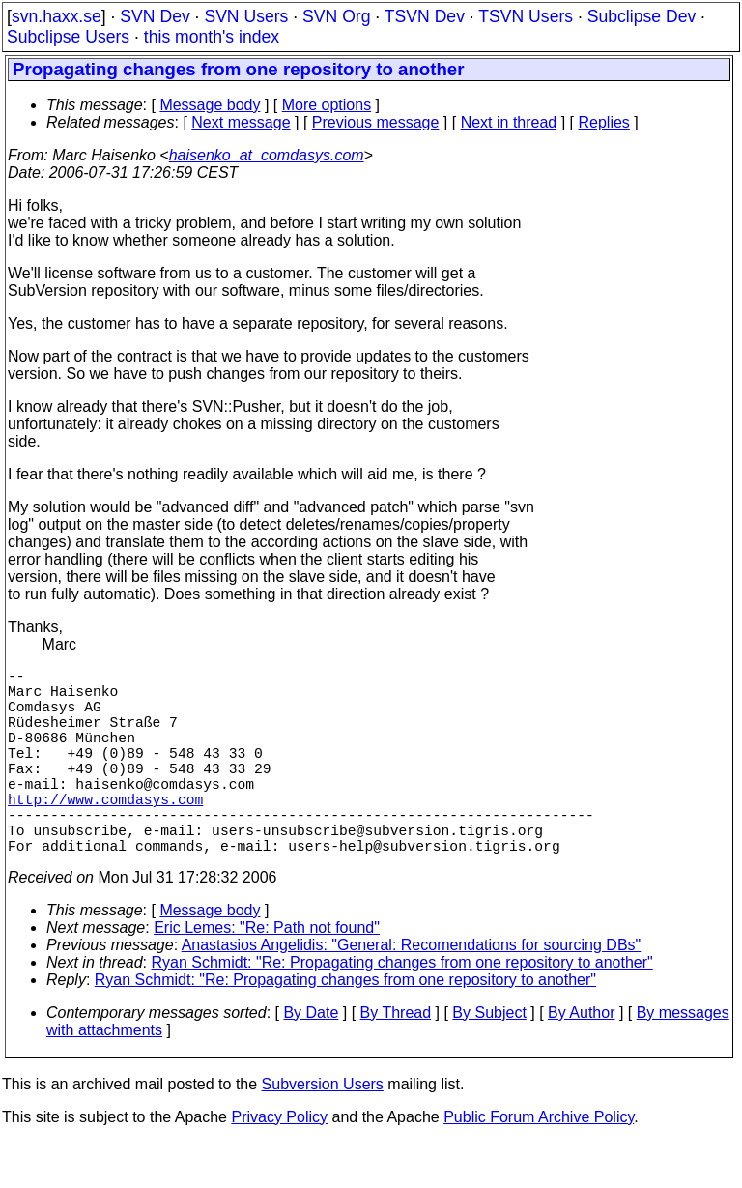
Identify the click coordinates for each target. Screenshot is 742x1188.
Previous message (376, 122)
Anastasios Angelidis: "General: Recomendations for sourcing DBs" (412, 991)
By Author (581, 1059)
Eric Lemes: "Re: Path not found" (267, 974)
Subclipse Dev (641, 16)
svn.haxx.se (56, 16)
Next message (240, 122)
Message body (209, 105)
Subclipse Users (68, 36)
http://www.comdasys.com (105, 833)
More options (327, 105)
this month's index (211, 36)
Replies (604, 122)
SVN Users (246, 16)
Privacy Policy (279, 1163)
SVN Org (336, 16)
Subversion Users (323, 1130)
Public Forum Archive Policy (538, 1163)
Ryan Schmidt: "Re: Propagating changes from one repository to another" (402, 1008)
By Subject (489, 1059)
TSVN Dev (425, 16)
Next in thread (509, 122)
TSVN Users (525, 16)
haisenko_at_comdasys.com (266, 155)
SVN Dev (154, 16)
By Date (310, 1059)
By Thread (396, 1059)
